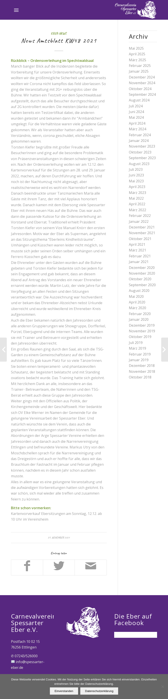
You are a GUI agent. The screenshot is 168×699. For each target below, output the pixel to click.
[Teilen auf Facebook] (27, 567)
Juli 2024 (136, 106)
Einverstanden (64, 691)
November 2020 (142, 273)
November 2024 (142, 82)
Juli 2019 (136, 342)
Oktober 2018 (140, 377)
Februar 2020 (140, 313)
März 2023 (137, 192)
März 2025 (137, 60)
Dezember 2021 (142, 227)
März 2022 (137, 209)
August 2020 (139, 290)
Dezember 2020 (142, 267)
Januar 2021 (139, 261)
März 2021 (137, 250)
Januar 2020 (139, 319)
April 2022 (137, 204)
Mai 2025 (136, 48)
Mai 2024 (136, 117)
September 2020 (142, 284)
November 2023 (142, 146)
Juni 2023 (136, 175)
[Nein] (162, 686)
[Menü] (16, 10)
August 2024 (139, 100)
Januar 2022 (139, 221)
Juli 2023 (136, 169)
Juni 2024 (136, 111)
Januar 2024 (139, 140)
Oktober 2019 (140, 336)
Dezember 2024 (142, 77)
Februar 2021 (140, 256)
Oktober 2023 (140, 152)
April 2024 (137, 123)
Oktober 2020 (140, 279)
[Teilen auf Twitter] (59, 567)
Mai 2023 (136, 181)
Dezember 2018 (142, 365)
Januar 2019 (139, 359)
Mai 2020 (136, 296)
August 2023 (139, 163)
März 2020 (137, 307)
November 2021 (142, 232)
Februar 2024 (140, 134)
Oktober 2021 (140, 238)
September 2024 (142, 94)
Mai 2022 (136, 198)
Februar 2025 (140, 65)
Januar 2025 (139, 71)
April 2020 (137, 302)
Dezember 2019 (142, 325)
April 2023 (137, 186)
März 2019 (137, 348)
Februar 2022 (140, 215)
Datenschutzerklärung (99, 691)
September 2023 (142, 157)
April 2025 (137, 54)
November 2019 (142, 331)
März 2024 (137, 129)
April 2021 (137, 244)
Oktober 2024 (140, 88)
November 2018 (142, 371)
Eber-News (58, 33)
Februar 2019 (140, 354)
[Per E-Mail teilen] (90, 567)
